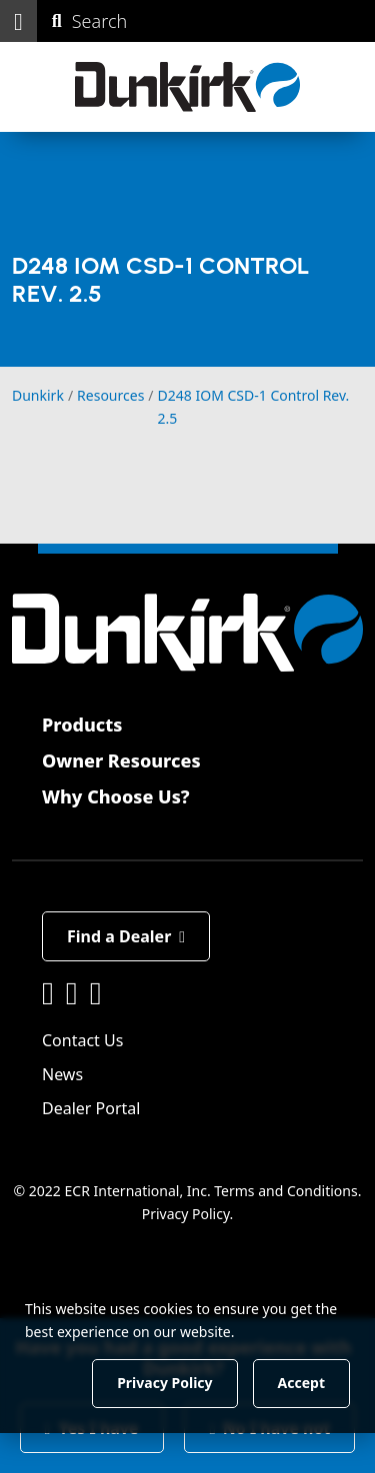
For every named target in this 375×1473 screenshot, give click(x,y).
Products (82, 724)
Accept (301, 1382)
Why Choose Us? (116, 796)
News (62, 1074)
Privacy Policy (186, 1212)
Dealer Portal (91, 1108)
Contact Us (82, 1040)
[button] (18, 21)
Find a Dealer (126, 936)
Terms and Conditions (285, 1190)
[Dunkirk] (187, 87)
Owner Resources (121, 760)
